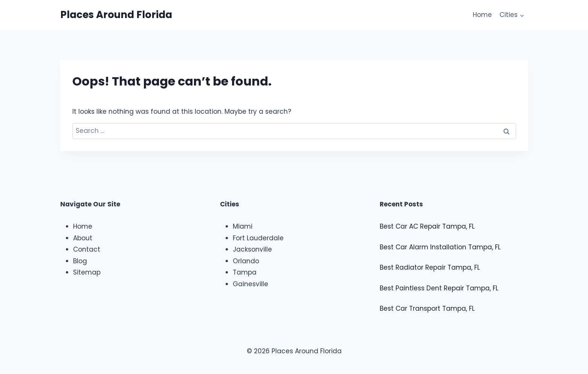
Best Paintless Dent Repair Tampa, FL (439, 288)
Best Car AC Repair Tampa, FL (427, 226)
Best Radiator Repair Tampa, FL (430, 267)
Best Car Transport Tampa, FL (427, 308)
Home (482, 14)
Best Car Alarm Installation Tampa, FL (440, 247)
